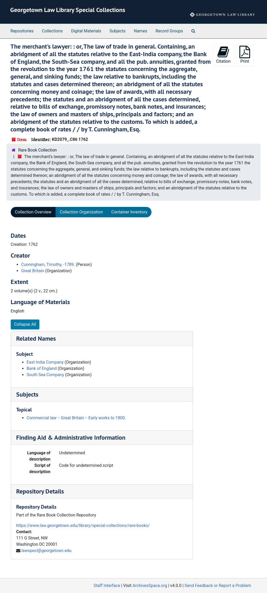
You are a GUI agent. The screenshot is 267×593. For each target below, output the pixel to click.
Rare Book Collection (37, 150)
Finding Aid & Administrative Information (70, 437)
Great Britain (32, 270)
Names (140, 30)
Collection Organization (81, 212)
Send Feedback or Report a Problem (218, 585)
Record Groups (169, 30)
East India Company (45, 362)
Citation (223, 55)
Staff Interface (107, 585)
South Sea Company (45, 374)
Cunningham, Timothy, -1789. (48, 264)
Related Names (36, 338)
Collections (52, 30)
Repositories (22, 30)
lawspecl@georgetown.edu (46, 550)
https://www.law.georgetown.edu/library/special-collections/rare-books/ (83, 525)
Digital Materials (86, 30)
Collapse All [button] (25, 324)
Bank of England (42, 368)
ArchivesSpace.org (149, 585)
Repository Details (40, 491)
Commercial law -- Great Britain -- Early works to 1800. (76, 417)
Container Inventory (129, 212)
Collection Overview (33, 212)
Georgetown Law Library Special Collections (67, 10)
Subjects (117, 30)
